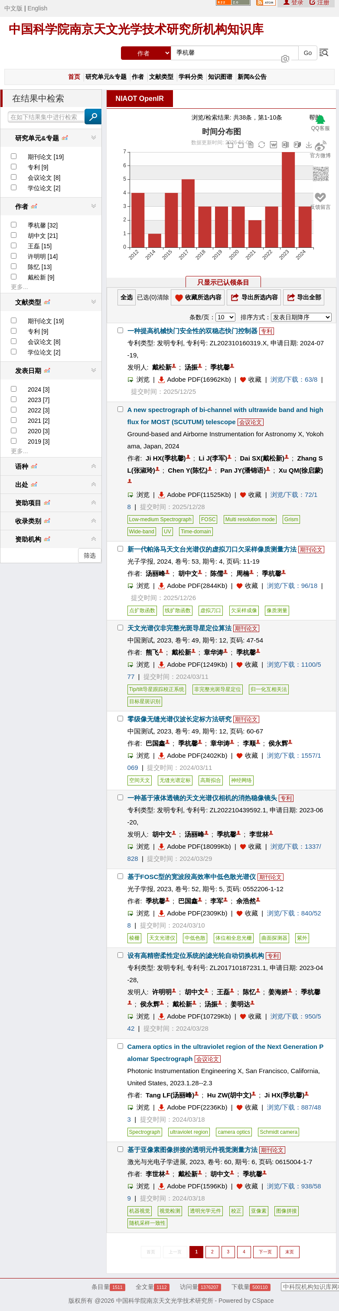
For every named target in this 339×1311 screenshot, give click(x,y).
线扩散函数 (178, 610)
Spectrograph (144, 1132)
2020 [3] (39, 431)
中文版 (13, 8)
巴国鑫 (155, 743)
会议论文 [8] (44, 177)
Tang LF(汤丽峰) (170, 1095)
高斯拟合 (210, 780)
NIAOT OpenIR (140, 98)
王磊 (223, 992)
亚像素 (259, 1211)
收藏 (254, 379)
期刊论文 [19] (46, 156)
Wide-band (141, 532)
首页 (74, 77)
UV (167, 532)
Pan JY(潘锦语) (243, 470)
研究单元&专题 (106, 77)
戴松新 (162, 367)
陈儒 (216, 573)
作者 (138, 77)
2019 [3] (39, 441)
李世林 (259, 834)
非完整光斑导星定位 (217, 689)
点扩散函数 (142, 610)
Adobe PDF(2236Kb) (192, 1107)
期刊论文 (311, 549)
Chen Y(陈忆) (187, 470)
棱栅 (134, 938)
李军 (216, 901)
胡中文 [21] (43, 235)
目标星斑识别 (144, 701)
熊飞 (152, 652)
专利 (266, 331)
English (37, 8)
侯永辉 (278, 743)
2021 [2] (39, 420)
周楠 (242, 573)
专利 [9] (38, 167)
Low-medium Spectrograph (160, 519)
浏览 (138, 379)
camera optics (234, 1132)
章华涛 (213, 652)
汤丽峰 (155, 573)
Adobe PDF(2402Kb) (192, 755)
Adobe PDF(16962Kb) (194, 379)
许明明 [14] (43, 256)
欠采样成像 (244, 610)
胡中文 (188, 573)
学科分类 (191, 77)
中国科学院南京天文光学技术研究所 (164, 1300)
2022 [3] (39, 410)
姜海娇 (278, 992)
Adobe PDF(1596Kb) (192, 1186)
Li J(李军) (213, 458)
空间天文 (139, 780)
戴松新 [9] (41, 277)
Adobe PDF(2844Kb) (192, 585)
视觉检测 (170, 1211)
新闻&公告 (252, 77)
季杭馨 (220, 367)
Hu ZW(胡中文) (229, 1095)
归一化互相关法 (269, 689)
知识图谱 (220, 77)
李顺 (249, 743)
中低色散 (195, 938)
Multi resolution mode (250, 519)
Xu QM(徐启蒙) (301, 470)
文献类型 (161, 77)
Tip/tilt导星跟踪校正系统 (157, 689)
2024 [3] (39, 389)
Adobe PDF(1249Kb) (192, 664)
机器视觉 (139, 1211)
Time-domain (196, 532)
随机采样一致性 (147, 1223)
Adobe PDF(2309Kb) (192, 913)
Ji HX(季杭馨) (166, 458)
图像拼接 (286, 1211)
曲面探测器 (274, 938)
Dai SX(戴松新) (262, 458)
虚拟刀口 (210, 610)
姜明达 (240, 1004)
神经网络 (241, 780)
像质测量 (277, 610)
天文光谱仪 (162, 938)
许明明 (162, 992)
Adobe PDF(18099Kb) (194, 846)
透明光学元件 (205, 1211)
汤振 (191, 367)
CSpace (263, 1300)
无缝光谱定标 (175, 780)
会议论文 (250, 422)
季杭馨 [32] (43, 225)
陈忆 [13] (40, 266)
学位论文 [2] (44, 188)
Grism (291, 519)
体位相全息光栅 (233, 938)
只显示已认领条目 (223, 282)
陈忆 (249, 992)
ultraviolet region (189, 1132)
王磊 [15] (40, 246)
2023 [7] (39, 399)
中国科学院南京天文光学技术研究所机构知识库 (136, 29)
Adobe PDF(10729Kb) (194, 1016)
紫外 (302, 938)
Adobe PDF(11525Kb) (194, 494)
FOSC (208, 519)
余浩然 (246, 901)
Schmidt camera (278, 1132)
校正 (236, 1211)
